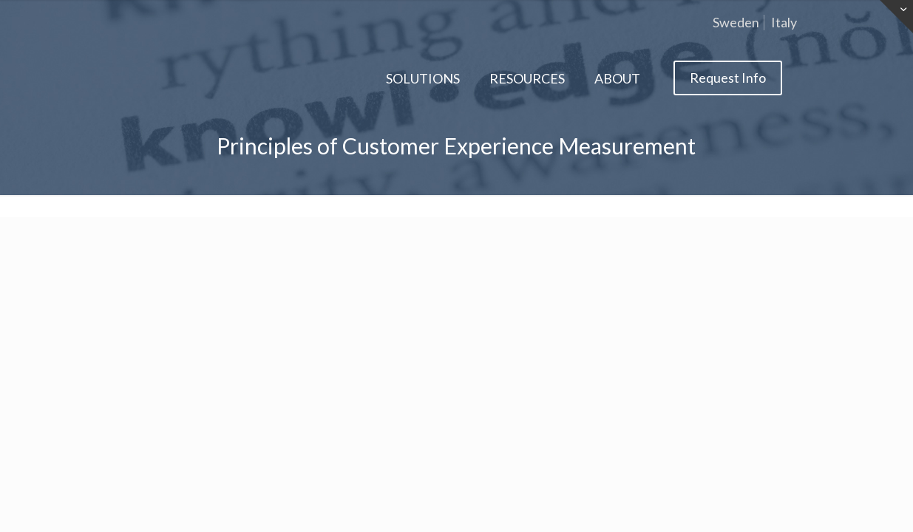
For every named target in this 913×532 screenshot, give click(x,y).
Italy (784, 22)
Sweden (736, 22)
